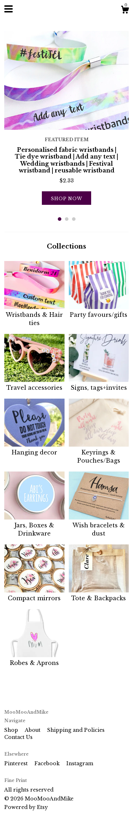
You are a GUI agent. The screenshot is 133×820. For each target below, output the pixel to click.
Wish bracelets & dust (99, 525)
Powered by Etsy (26, 807)
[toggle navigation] (8, 8)
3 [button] (74, 219)
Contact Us (18, 737)
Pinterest (16, 763)
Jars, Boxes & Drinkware (34, 525)
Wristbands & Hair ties (34, 314)
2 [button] (66, 219)
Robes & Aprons (34, 658)
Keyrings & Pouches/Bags (99, 452)
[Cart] (125, 10)
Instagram (79, 763)
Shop (12, 730)
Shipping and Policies (76, 730)
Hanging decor (34, 448)
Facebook (47, 763)
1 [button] (59, 219)
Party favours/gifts (99, 310)
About (33, 730)
